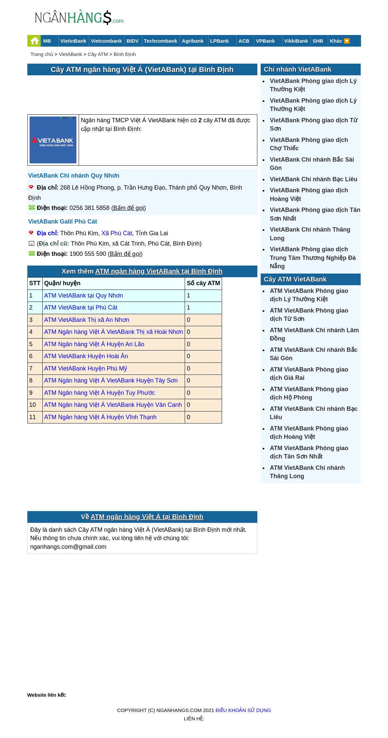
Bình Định (125, 54)
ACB (244, 41)
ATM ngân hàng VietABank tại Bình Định (159, 271)
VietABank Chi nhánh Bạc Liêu (314, 179)
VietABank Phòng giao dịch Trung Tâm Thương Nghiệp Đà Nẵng (313, 258)
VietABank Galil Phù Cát (62, 221)
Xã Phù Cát (117, 233)
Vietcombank (106, 41)
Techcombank (160, 41)
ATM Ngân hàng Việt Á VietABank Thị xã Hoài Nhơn (113, 332)
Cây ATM (98, 54)
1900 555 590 (88, 254)
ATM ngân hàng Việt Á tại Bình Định (147, 516)
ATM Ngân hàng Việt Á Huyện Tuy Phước (99, 392)
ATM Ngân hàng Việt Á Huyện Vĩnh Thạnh (100, 417)
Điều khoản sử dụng (243, 710)
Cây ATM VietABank (295, 279)
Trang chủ (42, 54)
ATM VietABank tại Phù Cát (80, 307)
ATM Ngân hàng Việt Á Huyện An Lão (94, 344)
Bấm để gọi (128, 208)
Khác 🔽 (340, 41)
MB (47, 41)
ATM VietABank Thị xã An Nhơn (86, 320)
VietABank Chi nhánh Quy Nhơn (74, 175)
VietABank (70, 54)
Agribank (193, 41)
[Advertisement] (142, 95)
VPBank (265, 41)
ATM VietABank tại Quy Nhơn (83, 295)
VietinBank (73, 41)
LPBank (219, 41)
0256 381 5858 (90, 208)
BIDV (133, 41)
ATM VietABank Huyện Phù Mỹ (85, 368)
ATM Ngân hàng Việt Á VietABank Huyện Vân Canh (113, 404)
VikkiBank (296, 41)
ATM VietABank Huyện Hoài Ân (86, 356)
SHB (318, 41)
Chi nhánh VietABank (298, 69)
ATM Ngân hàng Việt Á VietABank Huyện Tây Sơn (111, 380)
